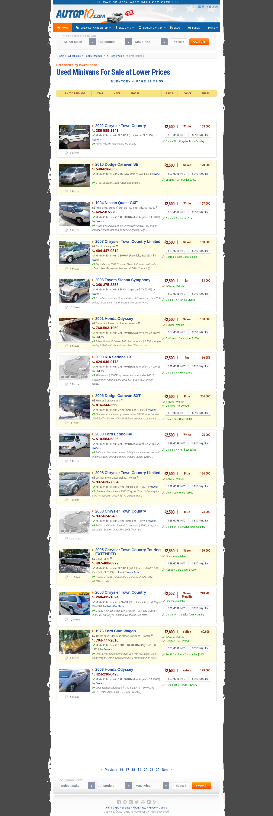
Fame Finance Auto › (129, 572)
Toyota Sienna (187, 300)
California (171, 339)
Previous (109, 770)
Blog (175, 28)
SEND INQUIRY (200, 135)
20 (145, 770)
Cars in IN (171, 615)
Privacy (153, 807)
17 (127, 770)
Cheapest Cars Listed (92, 28)
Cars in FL (171, 142)
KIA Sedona (186, 373)
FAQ (144, 807)
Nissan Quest (187, 219)
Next (167, 770)
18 (133, 770)
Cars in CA (171, 219)
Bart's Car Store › (115, 606)
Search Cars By (151, 28)
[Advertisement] (136, 108)
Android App (112, 807)
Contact (163, 807)
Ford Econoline (188, 450)
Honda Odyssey (188, 685)
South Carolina (174, 655)
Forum (194, 28)
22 (157, 770)
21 (151, 770)
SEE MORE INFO (176, 135)
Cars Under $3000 (186, 180)
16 (121, 770)
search (199, 42)
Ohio (168, 419)
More (211, 27)
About (136, 807)
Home (62, 28)
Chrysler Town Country (191, 142)
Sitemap (126, 807)
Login (215, 6)
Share (205, 6)
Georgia (170, 257)
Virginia (170, 180)
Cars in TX (171, 300)
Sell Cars (123, 28)
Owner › (96, 139)
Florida (169, 570)
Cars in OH (171, 527)
